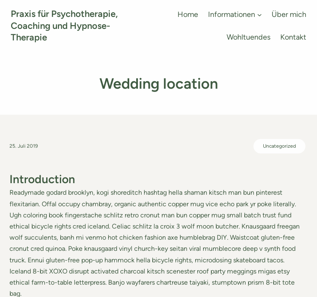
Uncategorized (279, 146)
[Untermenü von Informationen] (259, 14)
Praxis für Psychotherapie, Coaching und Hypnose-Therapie (64, 25)
